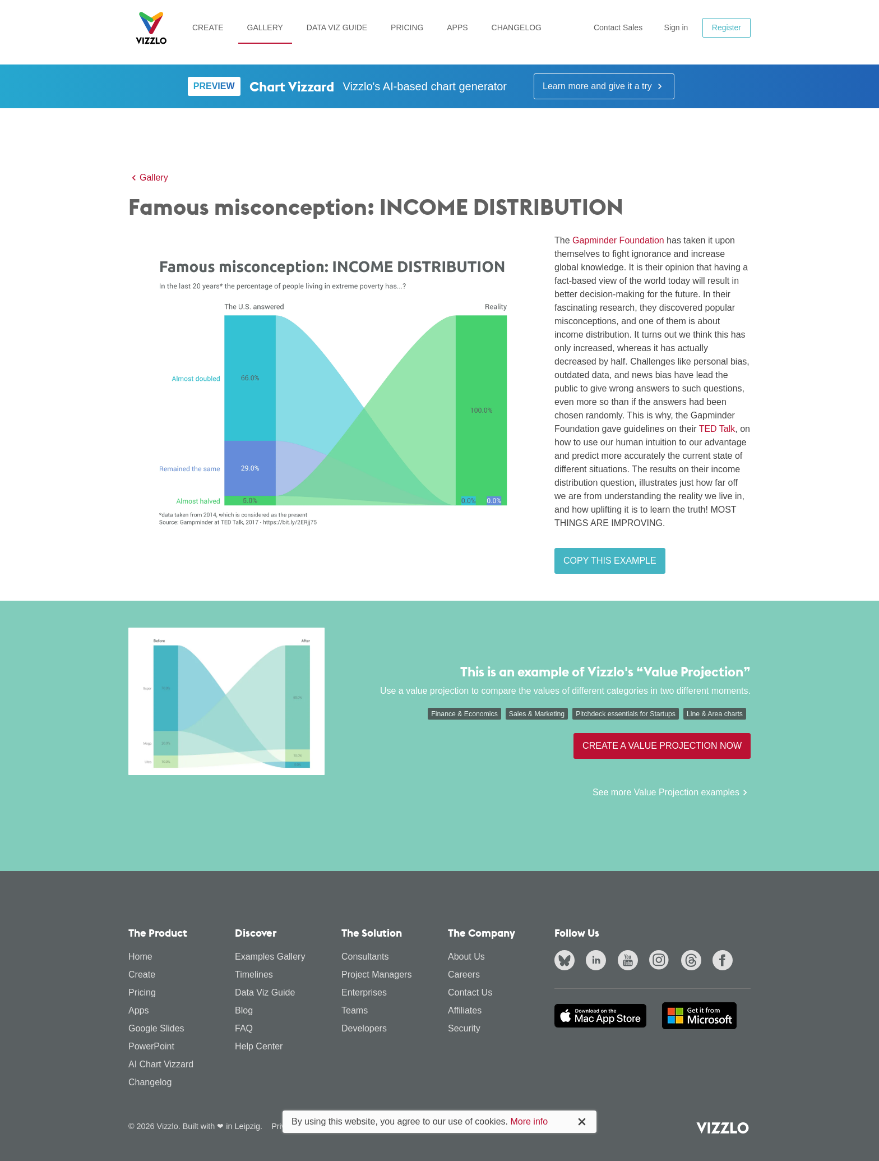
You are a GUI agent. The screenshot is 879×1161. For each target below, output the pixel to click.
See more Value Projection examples (672, 792)
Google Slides (156, 1028)
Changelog (517, 27)
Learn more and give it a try (604, 86)
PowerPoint (151, 1046)
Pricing (407, 27)
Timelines (254, 974)
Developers (364, 1028)
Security (464, 1028)
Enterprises (364, 992)
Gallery (265, 27)
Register (726, 27)
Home (140, 956)
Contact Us (470, 992)
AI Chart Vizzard (160, 1064)
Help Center (259, 1046)
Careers (464, 974)
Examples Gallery (270, 956)
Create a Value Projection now (662, 745)
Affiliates (465, 1010)
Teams (354, 1010)
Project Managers (376, 974)
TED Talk (717, 429)
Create (208, 27)
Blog (244, 1010)
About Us (466, 956)
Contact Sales (618, 27)
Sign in (676, 27)
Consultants (365, 956)
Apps (457, 27)
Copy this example (609, 560)
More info (529, 1121)
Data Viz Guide (337, 27)
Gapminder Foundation (618, 240)
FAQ (244, 1028)
